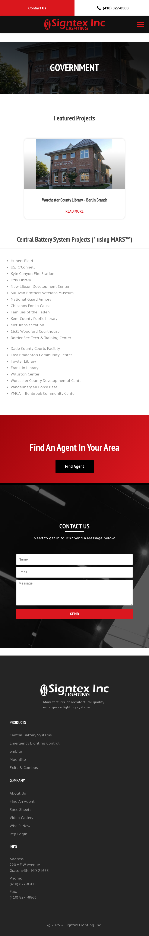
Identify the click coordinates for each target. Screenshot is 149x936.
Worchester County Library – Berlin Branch (74, 200)
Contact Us (37, 8)
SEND (74, 614)
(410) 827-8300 (112, 8)
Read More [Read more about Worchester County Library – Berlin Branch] (74, 211)
